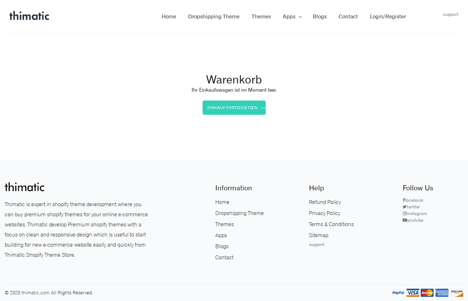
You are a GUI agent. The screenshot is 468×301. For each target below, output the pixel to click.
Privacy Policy (324, 213)
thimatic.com (35, 293)
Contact (224, 257)
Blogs (221, 246)
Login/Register (388, 16)
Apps (289, 16)
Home (169, 16)
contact (348, 16)
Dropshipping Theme (214, 16)
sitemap (318, 235)
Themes (224, 224)
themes (261, 16)
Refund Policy (325, 202)
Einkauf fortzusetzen (236, 107)
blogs (320, 16)
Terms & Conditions (331, 224)
